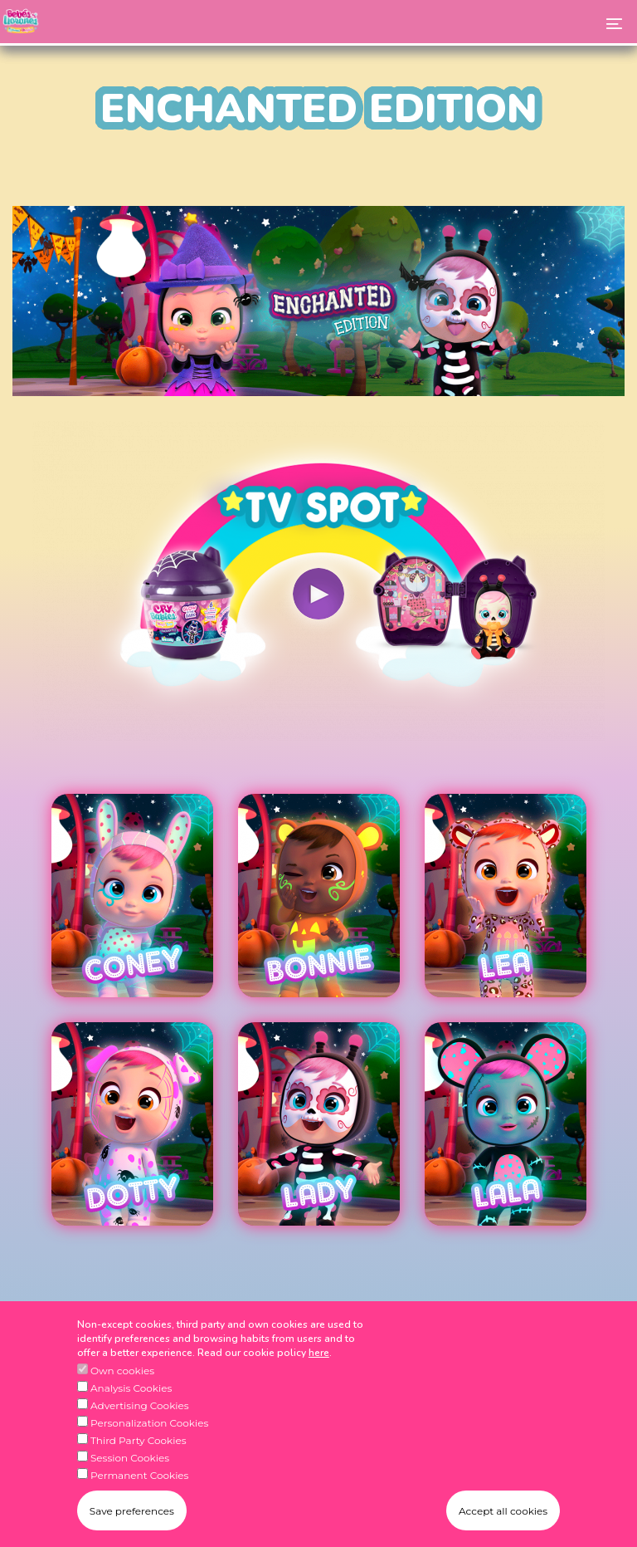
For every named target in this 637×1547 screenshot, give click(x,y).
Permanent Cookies (139, 1497)
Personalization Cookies (149, 1444)
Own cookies (122, 1392)
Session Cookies (129, 1479)
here (319, 1374)
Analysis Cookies (131, 1409)
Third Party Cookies (138, 1462)
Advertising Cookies (139, 1427)
